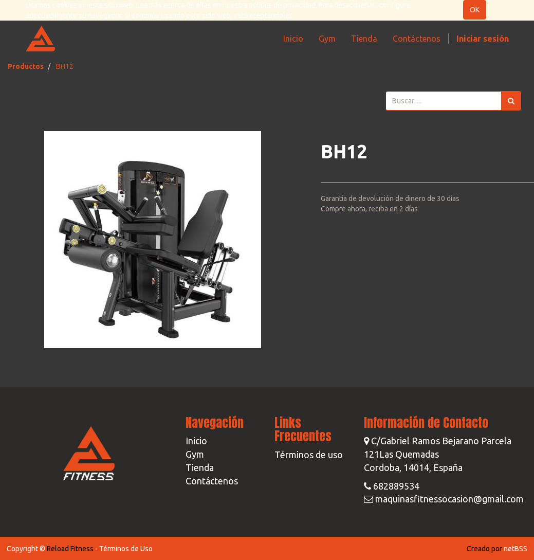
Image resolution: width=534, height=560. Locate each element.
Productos (26, 66)
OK (475, 10)
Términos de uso (308, 454)
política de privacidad (282, 5)
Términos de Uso (126, 549)
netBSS (515, 549)
